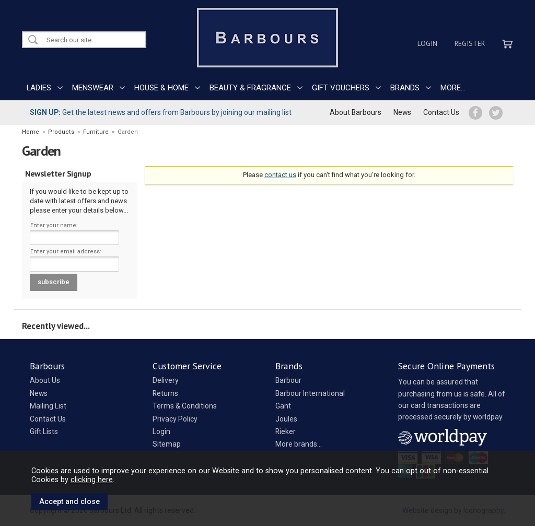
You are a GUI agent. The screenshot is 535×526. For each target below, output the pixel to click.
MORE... (453, 87)
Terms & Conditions (185, 406)
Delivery (166, 380)
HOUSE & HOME (161, 87)
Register (470, 43)
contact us (280, 175)
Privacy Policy (175, 419)
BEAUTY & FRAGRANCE (250, 87)
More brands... (298, 444)
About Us (45, 380)
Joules (286, 419)
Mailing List (48, 406)
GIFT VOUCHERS (340, 87)
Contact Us (441, 112)
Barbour (288, 380)
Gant (283, 406)
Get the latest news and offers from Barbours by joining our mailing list (161, 112)
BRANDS (405, 87)
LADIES (39, 87)
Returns (165, 393)
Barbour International (310, 393)
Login (427, 43)
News (402, 112)
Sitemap (167, 444)
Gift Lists (44, 431)
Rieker (285, 431)
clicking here (92, 479)
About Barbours (355, 112)
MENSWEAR (92, 87)
